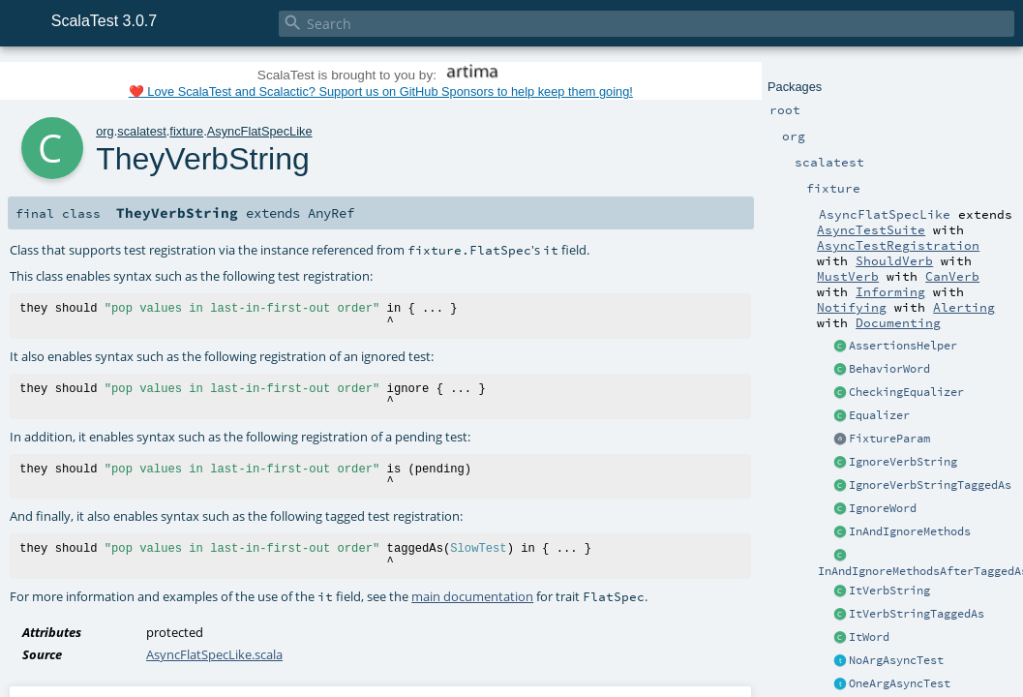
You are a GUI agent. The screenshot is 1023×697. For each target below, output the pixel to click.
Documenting (898, 322)
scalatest (141, 131)
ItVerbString (889, 590)
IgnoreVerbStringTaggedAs (930, 485)
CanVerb (952, 276)
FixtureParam (889, 438)
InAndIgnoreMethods (910, 531)
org (105, 131)
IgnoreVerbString (903, 462)
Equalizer (879, 415)
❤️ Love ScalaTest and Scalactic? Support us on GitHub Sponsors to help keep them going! (381, 91)
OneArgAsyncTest (899, 683)
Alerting (964, 307)
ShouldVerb (894, 260)
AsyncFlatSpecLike (260, 131)
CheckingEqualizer (906, 392)
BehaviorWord (889, 369)
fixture (186, 131)
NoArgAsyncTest (896, 660)
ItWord (869, 637)
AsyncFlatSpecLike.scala (214, 654)
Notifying (852, 307)
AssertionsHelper (903, 345)
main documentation (472, 596)
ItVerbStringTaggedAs (916, 614)
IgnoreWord (883, 508)
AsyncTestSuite (871, 229)
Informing (890, 291)
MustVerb (848, 276)
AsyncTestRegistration (898, 245)
